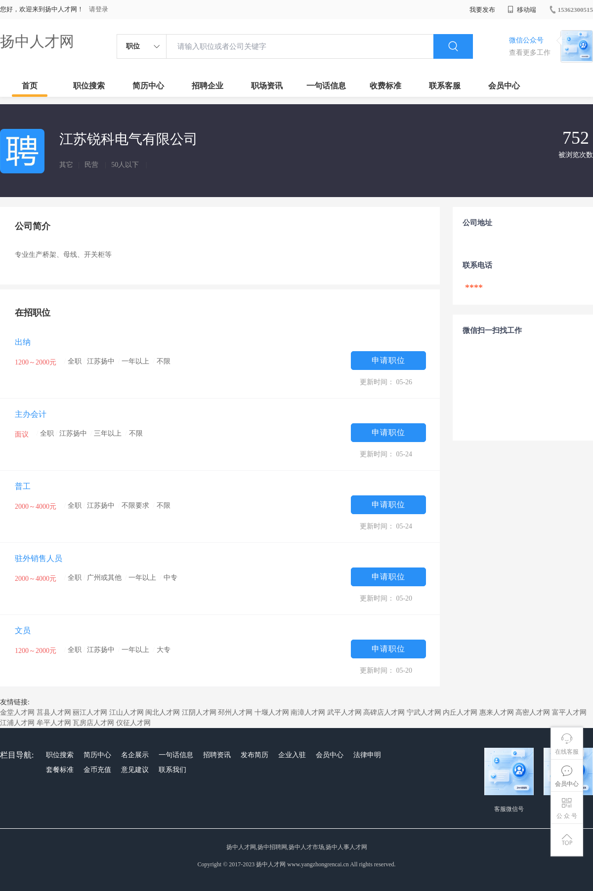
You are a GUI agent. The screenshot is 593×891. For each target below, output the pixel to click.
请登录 (98, 9)
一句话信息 (326, 85)
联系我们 (172, 769)
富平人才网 (569, 712)
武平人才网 (344, 712)
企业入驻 (292, 755)
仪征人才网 (133, 723)
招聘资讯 (217, 755)
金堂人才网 (17, 712)
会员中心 (504, 85)
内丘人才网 (460, 712)
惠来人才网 (496, 712)
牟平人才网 (54, 723)
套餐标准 (60, 769)
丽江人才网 (90, 712)
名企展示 (135, 755)
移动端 (522, 9)
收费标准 (385, 85)
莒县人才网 (54, 712)
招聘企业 (207, 85)
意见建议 (135, 769)
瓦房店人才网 (93, 723)
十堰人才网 (271, 712)
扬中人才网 (37, 41)
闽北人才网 (162, 712)
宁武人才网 (424, 712)
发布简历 (254, 755)
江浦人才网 (17, 723)
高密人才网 (532, 712)
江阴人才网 (199, 712)
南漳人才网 (308, 712)
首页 (30, 85)
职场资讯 (267, 85)
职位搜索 (89, 85)
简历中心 (148, 85)
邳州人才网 (235, 712)
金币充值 (97, 769)
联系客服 (445, 85)
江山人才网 (126, 712)
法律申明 (367, 755)
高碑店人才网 (384, 712)
